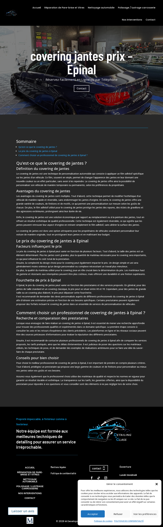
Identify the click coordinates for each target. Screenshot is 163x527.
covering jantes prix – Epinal (81, 69)
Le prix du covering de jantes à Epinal (37, 151)
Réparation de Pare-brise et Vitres (64, 7)
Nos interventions (132, 19)
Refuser (118, 514)
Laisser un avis (22, 511)
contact (96, 468)
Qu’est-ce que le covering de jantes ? (37, 146)
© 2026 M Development (69, 521)
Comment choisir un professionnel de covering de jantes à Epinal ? (53, 155)
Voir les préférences (144, 514)
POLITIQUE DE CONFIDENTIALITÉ (129, 521)
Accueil (36, 7)
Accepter (93, 514)
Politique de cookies (103, 521)
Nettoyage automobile (101, 7)
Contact (150, 19)
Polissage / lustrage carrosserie (136, 7)
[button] (156, 484)
